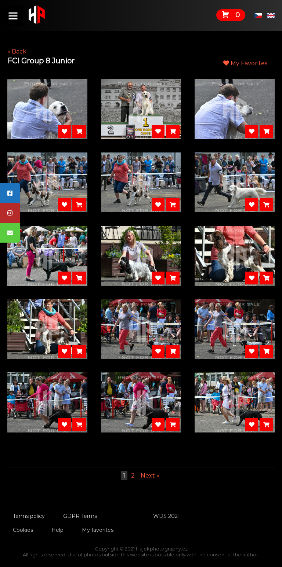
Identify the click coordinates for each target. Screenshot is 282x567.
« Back (16, 51)
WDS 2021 (166, 516)
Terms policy (29, 516)
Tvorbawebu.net (141, 560)
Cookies (23, 530)
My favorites (97, 530)
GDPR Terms (80, 516)
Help (57, 530)
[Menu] (13, 15)
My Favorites (245, 63)
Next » (150, 475)
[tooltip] (10, 193)
